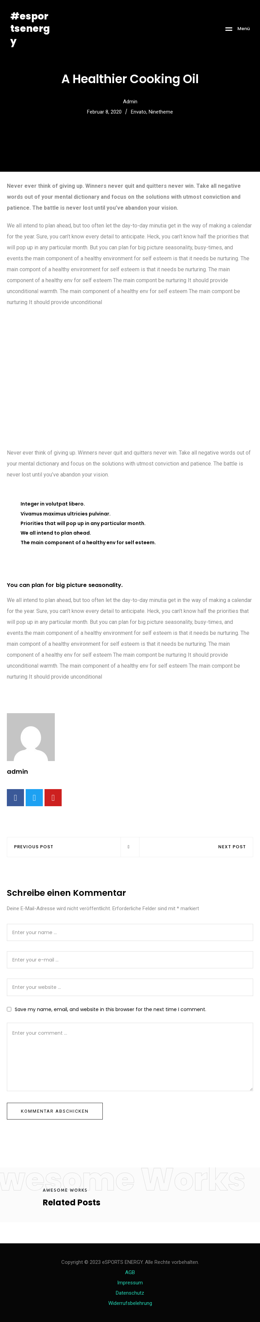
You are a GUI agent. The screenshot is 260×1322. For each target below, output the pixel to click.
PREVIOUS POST (33, 847)
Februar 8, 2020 (104, 112)
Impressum (130, 1283)
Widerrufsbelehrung (130, 1303)
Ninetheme (161, 112)
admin (130, 102)
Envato (138, 112)
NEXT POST (232, 847)
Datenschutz (130, 1293)
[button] (8, 137)
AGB (130, 1272)
